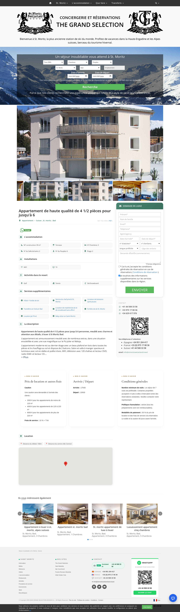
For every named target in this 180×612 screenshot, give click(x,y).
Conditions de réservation (145, 272)
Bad (54, 220)
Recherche (90, 87)
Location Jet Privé (30, 316)
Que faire (101, 3)
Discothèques (23, 593)
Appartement (28, 220)
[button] (65, 464)
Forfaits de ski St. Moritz (96, 309)
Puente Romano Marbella (63, 572)
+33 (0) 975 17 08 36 (110, 575)
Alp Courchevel (60, 569)
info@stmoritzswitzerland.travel (136, 352)
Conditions (94, 600)
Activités (21, 581)
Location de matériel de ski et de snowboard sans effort (66, 309)
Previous (19, 191)
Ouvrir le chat (145, 593)
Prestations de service (25, 584)
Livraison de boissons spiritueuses (95, 300)
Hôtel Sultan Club (60, 575)
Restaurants (22, 578)
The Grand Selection (61, 563)
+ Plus (24, 357)
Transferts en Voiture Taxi (33, 309)
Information (22, 563)
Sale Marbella (59, 566)
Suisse (39, 220)
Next (160, 191)
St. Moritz (62, 3)
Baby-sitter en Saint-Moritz (65, 316)
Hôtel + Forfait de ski (31, 300)
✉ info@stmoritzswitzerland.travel (103, 582)
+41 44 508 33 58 (109, 578)
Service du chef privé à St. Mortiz (65, 300)
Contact (100, 600)
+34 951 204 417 (108, 572)
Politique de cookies (83, 600)
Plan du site (72, 600)
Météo (21, 566)
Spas (20, 590)
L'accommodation (81, 3)
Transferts (118, 3)
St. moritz (47, 220)
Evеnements (22, 587)
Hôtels (21, 572)
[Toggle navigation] (157, 3)
